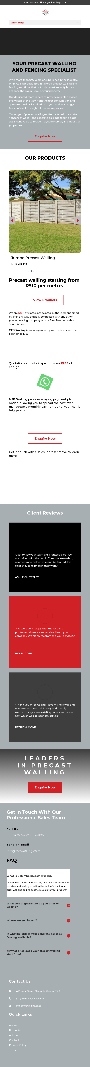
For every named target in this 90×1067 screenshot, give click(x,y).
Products (15, 1030)
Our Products (45, 158)
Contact (14, 1040)
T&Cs (12, 1050)
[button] (12, 220)
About (13, 1025)
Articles (13, 1035)
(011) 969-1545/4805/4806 (25, 835)
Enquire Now (45, 136)
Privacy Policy (17, 1045)
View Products (45, 300)
